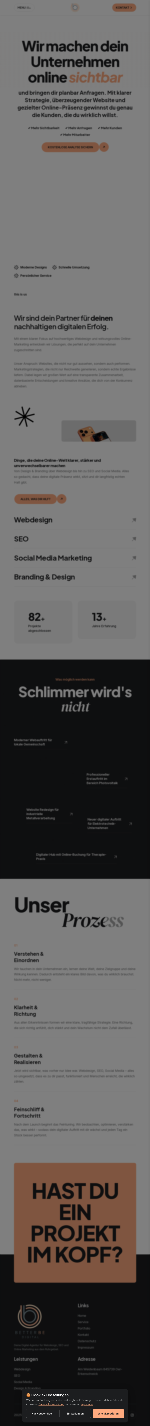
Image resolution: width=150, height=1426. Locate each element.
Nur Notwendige (42, 1413)
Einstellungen (75, 1413)
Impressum (87, 1404)
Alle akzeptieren (108, 1413)
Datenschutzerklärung (51, 1404)
